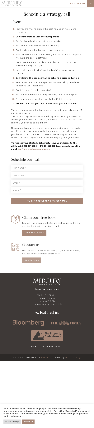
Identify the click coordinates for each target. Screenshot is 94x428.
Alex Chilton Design (73, 357)
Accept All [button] (28, 422)
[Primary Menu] (90, 3)
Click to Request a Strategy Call (47, 201)
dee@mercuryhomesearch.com (34, 149)
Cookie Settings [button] (12, 422)
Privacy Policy (46, 357)
